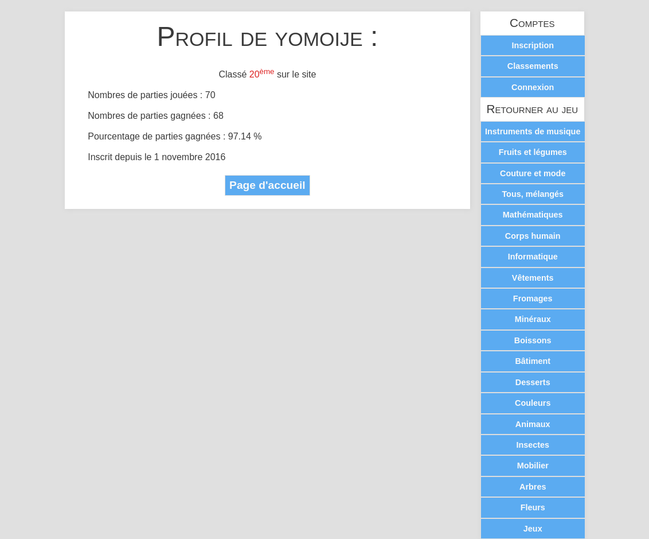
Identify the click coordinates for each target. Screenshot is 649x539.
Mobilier (533, 465)
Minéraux (533, 319)
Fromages (533, 298)
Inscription (532, 45)
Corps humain (533, 236)
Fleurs (533, 507)
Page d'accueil (267, 185)
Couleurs (532, 403)
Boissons (533, 340)
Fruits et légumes (533, 152)
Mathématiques (533, 214)
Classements (532, 66)
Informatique (533, 256)
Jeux (532, 528)
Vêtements (533, 277)
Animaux (532, 424)
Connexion (532, 87)
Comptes (532, 23)
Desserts (532, 382)
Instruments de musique (532, 131)
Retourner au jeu (532, 109)
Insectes (532, 444)
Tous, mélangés (533, 194)
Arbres (532, 486)
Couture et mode (532, 173)
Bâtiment (532, 361)
